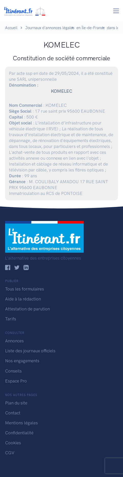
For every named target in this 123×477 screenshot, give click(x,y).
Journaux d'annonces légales (49, 28)
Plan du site (16, 402)
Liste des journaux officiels (30, 350)
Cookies (13, 442)
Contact (12, 412)
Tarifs (10, 318)
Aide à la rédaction (23, 298)
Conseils (13, 371)
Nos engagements (22, 360)
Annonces (14, 340)
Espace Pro (16, 380)
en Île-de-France (90, 28)
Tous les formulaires (24, 289)
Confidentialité (19, 432)
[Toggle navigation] (116, 11)
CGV (9, 452)
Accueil (11, 28)
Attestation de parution (27, 308)
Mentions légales (21, 422)
